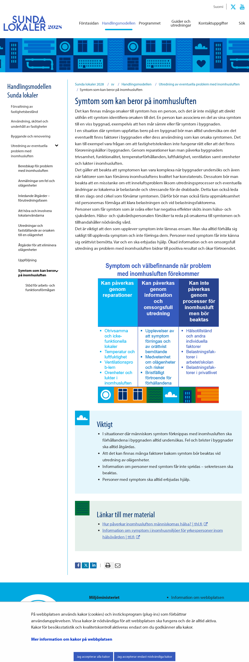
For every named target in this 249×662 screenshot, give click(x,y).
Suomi (218, 6)
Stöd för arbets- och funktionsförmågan (40, 287)
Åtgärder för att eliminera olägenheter (37, 247)
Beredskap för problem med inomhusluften (35, 168)
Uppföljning (27, 260)
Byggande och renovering (30, 136)
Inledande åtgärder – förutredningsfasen (34, 197)
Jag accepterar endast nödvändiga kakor (144, 657)
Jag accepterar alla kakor (93, 657)
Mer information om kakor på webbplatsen (71, 639)
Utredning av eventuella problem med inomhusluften (29, 150)
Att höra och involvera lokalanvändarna (35, 212)
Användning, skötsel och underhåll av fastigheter (29, 123)
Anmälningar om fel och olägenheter (36, 182)
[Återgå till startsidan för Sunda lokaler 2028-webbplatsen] (29, 23)
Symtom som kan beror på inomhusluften (36, 272)
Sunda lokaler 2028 (89, 84)
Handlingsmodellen (136, 84)
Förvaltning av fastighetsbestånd (24, 109)
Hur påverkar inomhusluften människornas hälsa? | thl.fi (155, 524)
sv (112, 84)
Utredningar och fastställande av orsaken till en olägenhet (36, 230)
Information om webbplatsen (197, 597)
